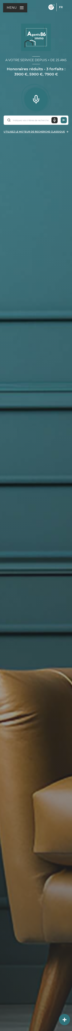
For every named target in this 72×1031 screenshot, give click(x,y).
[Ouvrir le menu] (15, 7)
